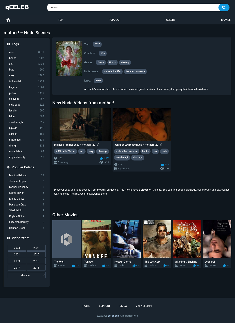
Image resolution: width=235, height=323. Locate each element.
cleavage (26, 98)
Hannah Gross (26, 228)
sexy (26, 75)
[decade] (27, 275)
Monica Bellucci (26, 175)
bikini (26, 116)
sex (26, 64)
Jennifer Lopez (26, 181)
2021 (17, 254)
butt (26, 69)
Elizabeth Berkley (26, 222)
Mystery (125, 62)
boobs (26, 58)
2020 (36, 254)
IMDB (98, 80)
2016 (36, 267)
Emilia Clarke (26, 198)
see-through (26, 122)
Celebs (170, 19)
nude (26, 52)
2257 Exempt (144, 305)
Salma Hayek (26, 192)
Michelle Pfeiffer (112, 71)
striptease (26, 139)
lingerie (26, 87)
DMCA (123, 305)
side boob (26, 104)
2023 (17, 247)
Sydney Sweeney (26, 187)
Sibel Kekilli (26, 210)
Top (60, 19)
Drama (100, 62)
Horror (112, 62)
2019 (17, 261)
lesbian (26, 110)
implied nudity (26, 157)
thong (26, 145)
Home (8, 20)
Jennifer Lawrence (135, 71)
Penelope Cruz (26, 204)
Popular (114, 19)
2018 (36, 261)
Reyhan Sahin (26, 216)
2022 (36, 247)
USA (102, 53)
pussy (26, 93)
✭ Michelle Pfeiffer (65, 151)
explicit (26, 134)
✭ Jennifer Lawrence (127, 151)
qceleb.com (113, 316)
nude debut (26, 151)
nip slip (26, 128)
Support (104, 305)
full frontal (26, 81)
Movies (226, 19)
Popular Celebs (23, 167)
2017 (17, 267)
